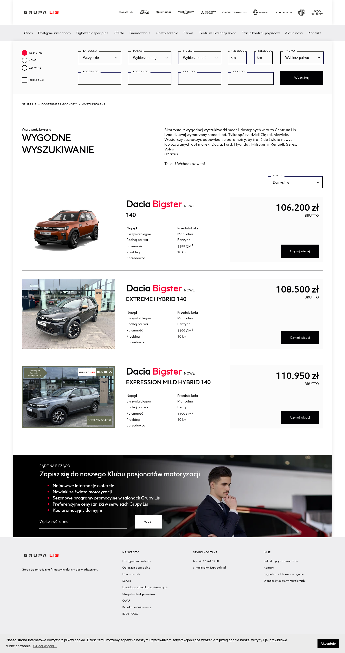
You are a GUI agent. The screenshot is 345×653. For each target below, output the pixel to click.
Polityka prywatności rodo (281, 561)
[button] (313, 643)
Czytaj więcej (300, 251)
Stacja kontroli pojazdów (261, 33)
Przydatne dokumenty (136, 607)
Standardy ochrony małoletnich (284, 581)
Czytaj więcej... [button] (45, 646)
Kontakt (314, 33)
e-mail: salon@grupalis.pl (209, 567)
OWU (126, 600)
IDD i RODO (130, 614)
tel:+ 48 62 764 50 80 (206, 561)
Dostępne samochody (54, 33)
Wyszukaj (301, 78)
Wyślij (148, 522)
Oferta (119, 33)
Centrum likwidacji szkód (217, 33)
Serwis (188, 33)
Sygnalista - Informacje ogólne (284, 574)
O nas (28, 33)
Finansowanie (139, 33)
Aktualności (294, 33)
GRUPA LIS (29, 104)
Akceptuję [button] (328, 643)
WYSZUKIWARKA (93, 104)
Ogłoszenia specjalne (92, 33)
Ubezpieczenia (167, 33)
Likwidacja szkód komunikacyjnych (144, 587)
